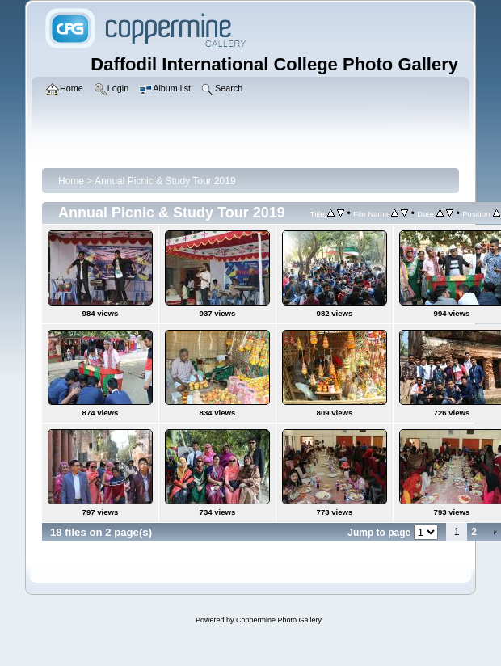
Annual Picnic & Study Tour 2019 (165, 181)
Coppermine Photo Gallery (279, 620)
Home (71, 181)
